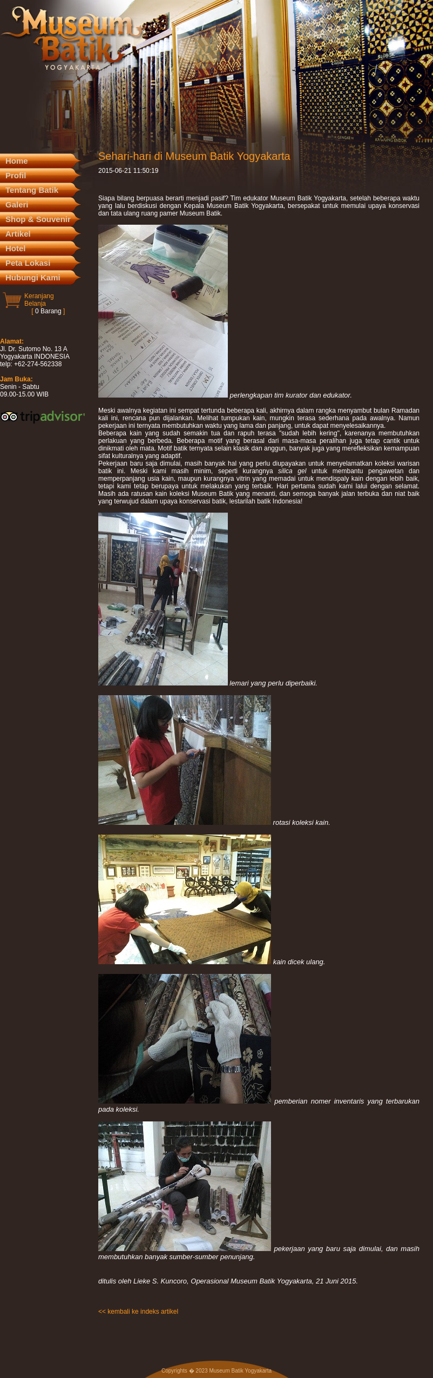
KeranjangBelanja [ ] (44, 303)
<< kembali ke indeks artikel (138, 1311)
